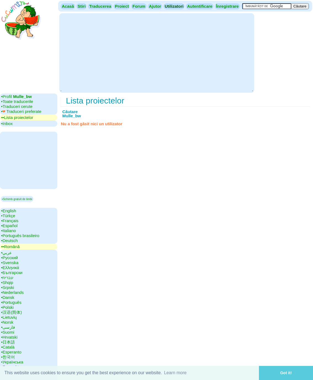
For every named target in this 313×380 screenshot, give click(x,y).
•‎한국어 (8, 357)
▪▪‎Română (10, 246)
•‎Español (9, 225)
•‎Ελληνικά (10, 267)
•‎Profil (16, 96)
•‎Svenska (9, 262)
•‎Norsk (7, 322)
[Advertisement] (157, 52)
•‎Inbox (7, 123)
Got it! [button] (286, 373)
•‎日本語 (8, 342)
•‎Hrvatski (9, 337)
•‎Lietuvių (9, 317)
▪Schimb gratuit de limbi (17, 199)
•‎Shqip (7, 282)
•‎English (8, 210)
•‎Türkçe (8, 215)
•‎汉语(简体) (11, 312)
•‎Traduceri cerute (17, 106)
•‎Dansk (7, 297)
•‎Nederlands (12, 292)
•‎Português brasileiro (20, 235)
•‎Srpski (7, 287)
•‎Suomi (7, 332)
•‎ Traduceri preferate (21, 111)
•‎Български (12, 272)
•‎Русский (9, 257)
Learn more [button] (175, 372)
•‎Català (8, 347)
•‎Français (9, 220)
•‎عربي (6, 252)
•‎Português (11, 302)
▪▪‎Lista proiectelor (17, 117)
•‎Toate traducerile (17, 101)
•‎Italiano (8, 230)
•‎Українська (12, 362)
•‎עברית (7, 277)
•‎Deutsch (9, 240)
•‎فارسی (8, 327)
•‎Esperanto (11, 352)
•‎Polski (7, 307)
